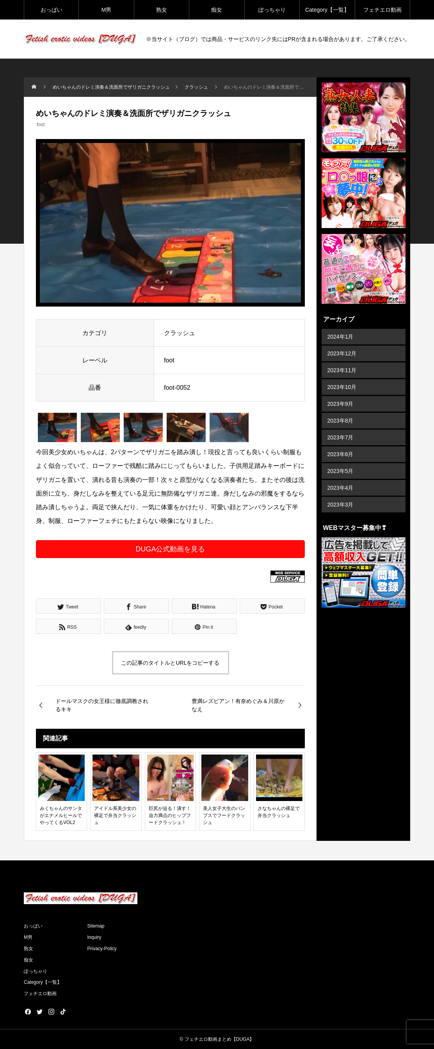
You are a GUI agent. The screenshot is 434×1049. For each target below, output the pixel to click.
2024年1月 (340, 337)
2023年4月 (340, 488)
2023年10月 (342, 387)
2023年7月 (340, 437)
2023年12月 (342, 353)
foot (40, 124)
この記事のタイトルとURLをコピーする (170, 663)
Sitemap (96, 926)
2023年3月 (340, 504)
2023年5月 (340, 471)
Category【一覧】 (327, 10)
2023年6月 (340, 454)
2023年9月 (340, 404)
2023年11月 (342, 370)
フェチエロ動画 (382, 10)
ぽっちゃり (272, 10)
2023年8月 (340, 420)
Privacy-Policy (102, 948)
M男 (106, 10)
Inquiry (94, 937)
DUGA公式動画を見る (170, 549)
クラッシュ (179, 333)
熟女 (161, 10)
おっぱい (51, 10)
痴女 (216, 10)
